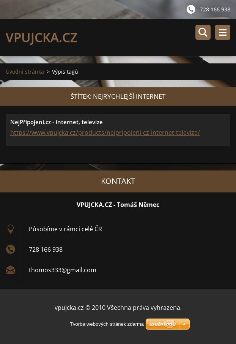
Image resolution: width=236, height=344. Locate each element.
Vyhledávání (203, 32)
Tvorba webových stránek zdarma (107, 324)
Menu (222, 32)
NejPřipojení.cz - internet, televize (56, 122)
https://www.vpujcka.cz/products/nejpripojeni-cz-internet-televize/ (105, 132)
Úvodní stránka (25, 71)
